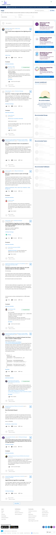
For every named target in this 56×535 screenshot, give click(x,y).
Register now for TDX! (12, 7)
